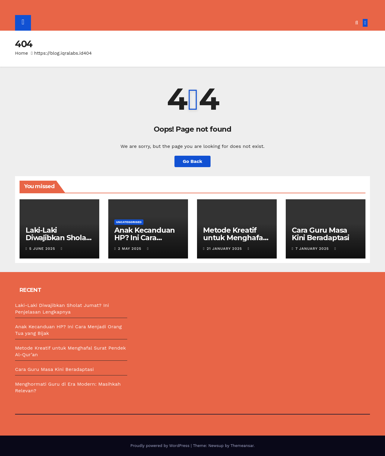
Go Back (192, 161)
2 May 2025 (130, 248)
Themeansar (242, 445)
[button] (356, 23)
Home (21, 53)
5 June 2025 (43, 248)
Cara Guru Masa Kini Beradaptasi (320, 234)
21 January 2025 (225, 248)
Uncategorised (129, 222)
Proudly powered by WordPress (160, 445)
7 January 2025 (312, 248)
